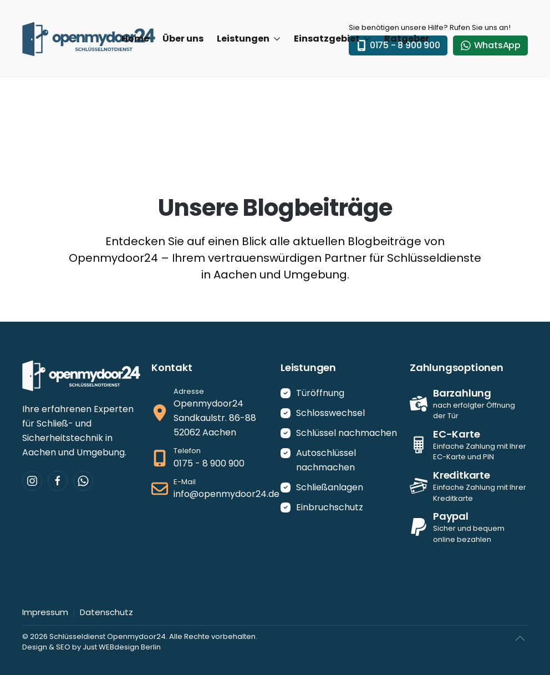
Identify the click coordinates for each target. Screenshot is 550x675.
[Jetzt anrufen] (210, 458)
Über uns (182, 38)
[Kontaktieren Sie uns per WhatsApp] (83, 481)
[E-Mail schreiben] (210, 489)
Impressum (45, 612)
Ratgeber (406, 38)
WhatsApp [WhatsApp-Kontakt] (490, 45)
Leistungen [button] (249, 38)
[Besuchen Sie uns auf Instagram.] (32, 481)
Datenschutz (106, 612)
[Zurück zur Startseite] (88, 39)
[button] (520, 638)
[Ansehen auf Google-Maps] (210, 413)
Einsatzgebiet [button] (332, 38)
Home (135, 38)
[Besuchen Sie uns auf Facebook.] (58, 481)
